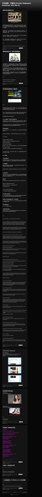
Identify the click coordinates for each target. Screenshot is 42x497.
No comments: (16, 83)
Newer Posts (5, 492)
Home (15, 492)
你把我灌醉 (7, 489)
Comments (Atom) (16, 494)
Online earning (7, 346)
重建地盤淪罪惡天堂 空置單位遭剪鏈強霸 (11, 51)
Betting (6, 49)
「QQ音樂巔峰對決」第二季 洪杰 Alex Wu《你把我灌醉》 (14, 480)
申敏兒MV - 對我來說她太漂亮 (9, 465)
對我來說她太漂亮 (7, 463)
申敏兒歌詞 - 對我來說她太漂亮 (9, 427)
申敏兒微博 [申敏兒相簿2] (8, 391)
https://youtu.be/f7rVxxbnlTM (7, 481)
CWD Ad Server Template (8, 386)
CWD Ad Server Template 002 (9, 350)
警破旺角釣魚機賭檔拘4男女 (8, 10)
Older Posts (25, 492)
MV (5, 475)
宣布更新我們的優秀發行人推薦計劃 (10, 89)
